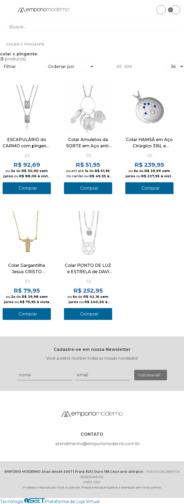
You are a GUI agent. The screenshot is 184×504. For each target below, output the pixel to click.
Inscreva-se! (149, 375)
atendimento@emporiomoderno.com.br (97, 443)
